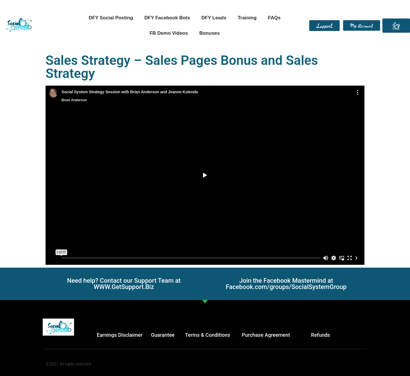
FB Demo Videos (168, 33)
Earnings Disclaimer (119, 335)
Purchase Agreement (266, 335)
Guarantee (163, 335)
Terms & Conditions (207, 335)
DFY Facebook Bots (167, 17)
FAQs (274, 17)
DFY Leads (213, 17)
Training (247, 17)
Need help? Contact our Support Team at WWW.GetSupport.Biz (124, 283)
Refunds (320, 335)
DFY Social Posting (111, 17)
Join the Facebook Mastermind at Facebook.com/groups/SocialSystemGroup (286, 283)
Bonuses (209, 33)
